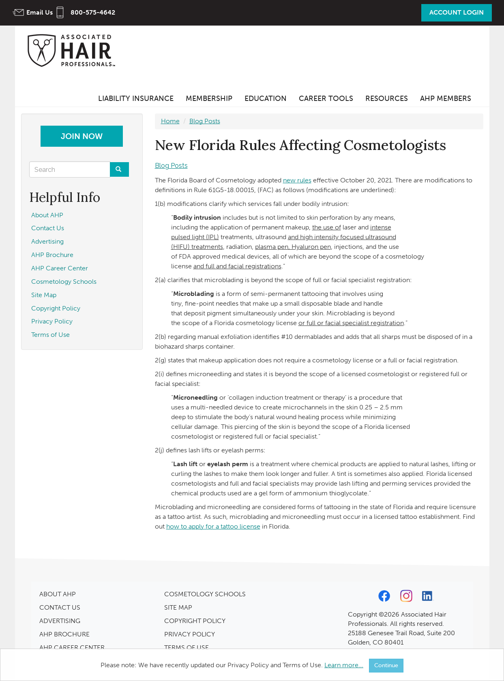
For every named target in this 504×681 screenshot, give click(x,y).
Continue (386, 665)
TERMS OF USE (186, 647)
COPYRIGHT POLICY (194, 621)
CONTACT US (59, 607)
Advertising (47, 241)
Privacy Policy (52, 321)
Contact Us (47, 228)
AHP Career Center (59, 268)
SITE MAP (178, 607)
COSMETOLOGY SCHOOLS (205, 594)
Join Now (82, 136)
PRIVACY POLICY (189, 634)
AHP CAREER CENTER (72, 647)
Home (170, 121)
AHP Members (445, 98)
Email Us (39, 12)
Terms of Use (50, 334)
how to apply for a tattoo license (213, 526)
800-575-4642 (93, 12)
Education (265, 98)
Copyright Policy (55, 308)
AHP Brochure (52, 255)
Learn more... (343, 665)
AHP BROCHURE (64, 634)
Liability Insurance (136, 98)
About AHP (47, 215)
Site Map (43, 295)
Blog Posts (204, 121)
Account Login (456, 12)
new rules (297, 180)
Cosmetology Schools (64, 281)
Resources (386, 98)
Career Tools (326, 98)
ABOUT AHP (57, 594)
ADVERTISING (59, 621)
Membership (209, 98)
